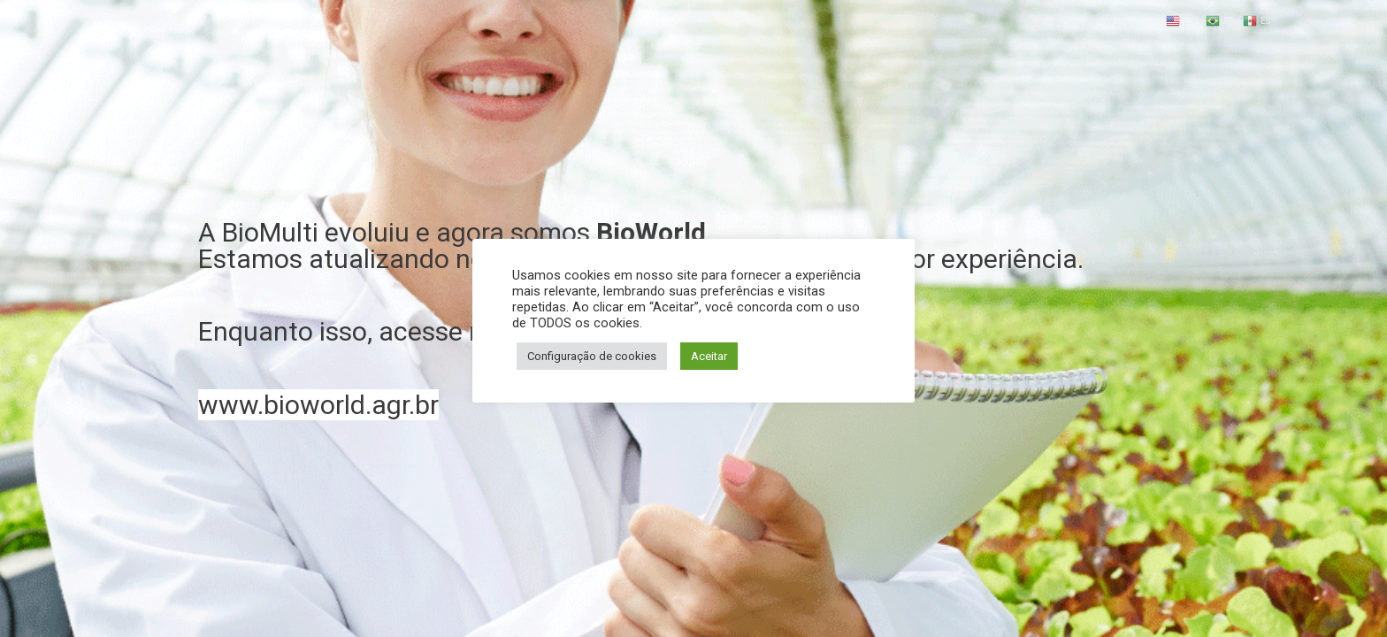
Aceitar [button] (709, 356)
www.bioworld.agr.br (318, 404)
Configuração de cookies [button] (591, 356)
